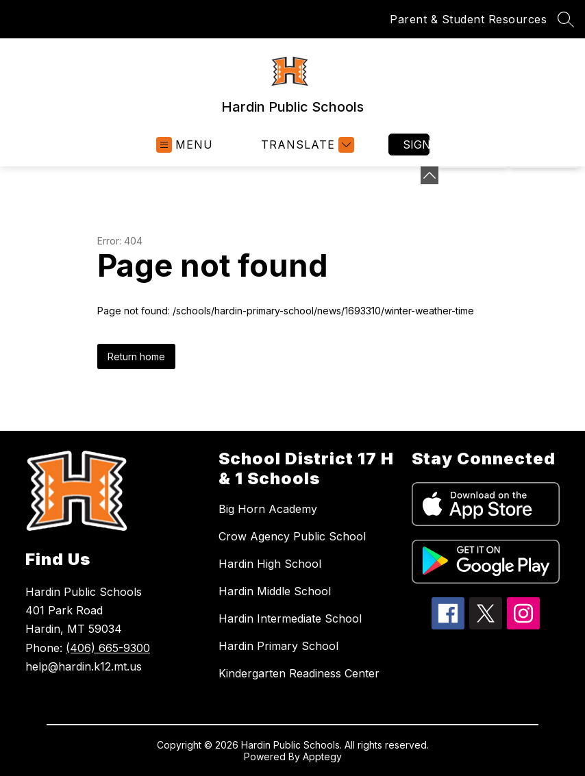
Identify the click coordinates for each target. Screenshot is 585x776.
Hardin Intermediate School (290, 618)
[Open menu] (184, 144)
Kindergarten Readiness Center (299, 673)
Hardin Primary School (278, 646)
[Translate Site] (306, 144)
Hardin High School (270, 564)
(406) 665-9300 (108, 648)
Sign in (416, 144)
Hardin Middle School (275, 591)
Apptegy (322, 756)
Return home (136, 356)
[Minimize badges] (429, 175)
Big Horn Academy (268, 509)
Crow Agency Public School (292, 536)
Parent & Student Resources (468, 19)
